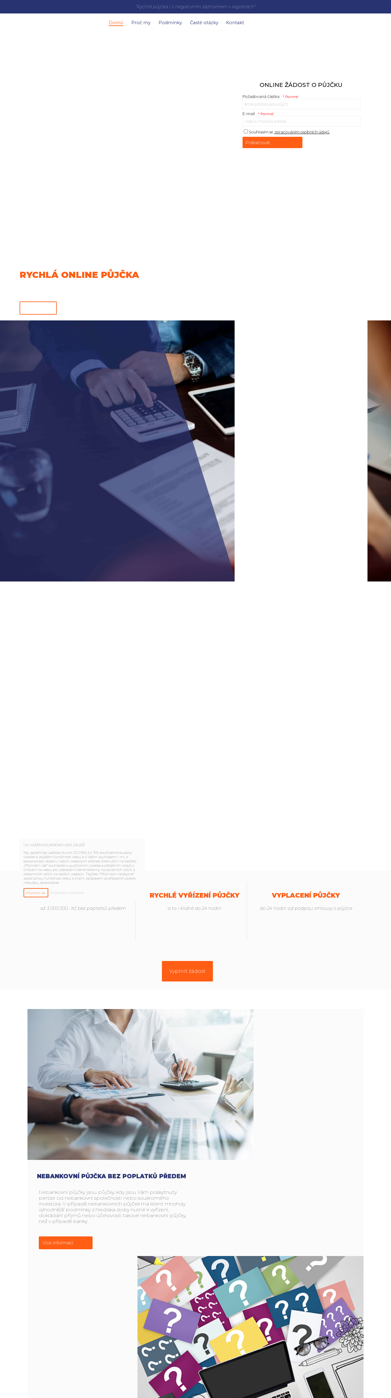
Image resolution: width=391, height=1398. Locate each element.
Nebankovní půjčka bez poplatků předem (279, 1022)
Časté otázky (219, 21)
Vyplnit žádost (187, 968)
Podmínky (180, 21)
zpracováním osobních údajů (302, 129)
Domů (118, 21)
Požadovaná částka (270, 94)
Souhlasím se (287, 129)
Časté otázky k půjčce (111, 1134)
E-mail (258, 111)
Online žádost (38, 305)
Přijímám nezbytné (67, 893)
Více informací (225, 1089)
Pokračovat (257, 140)
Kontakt (254, 21)
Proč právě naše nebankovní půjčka (279, 1246)
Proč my (147, 21)
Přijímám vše (35, 893)
